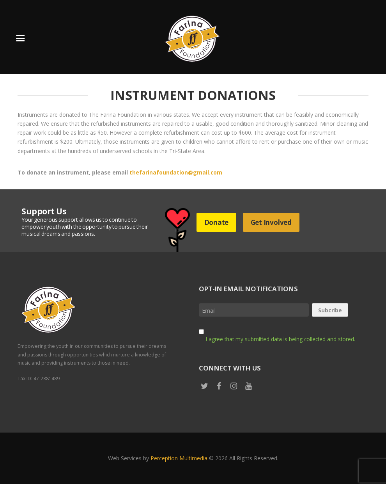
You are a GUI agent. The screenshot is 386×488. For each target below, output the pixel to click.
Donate (218, 222)
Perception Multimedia (179, 462)
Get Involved (276, 222)
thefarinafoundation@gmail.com (176, 172)
